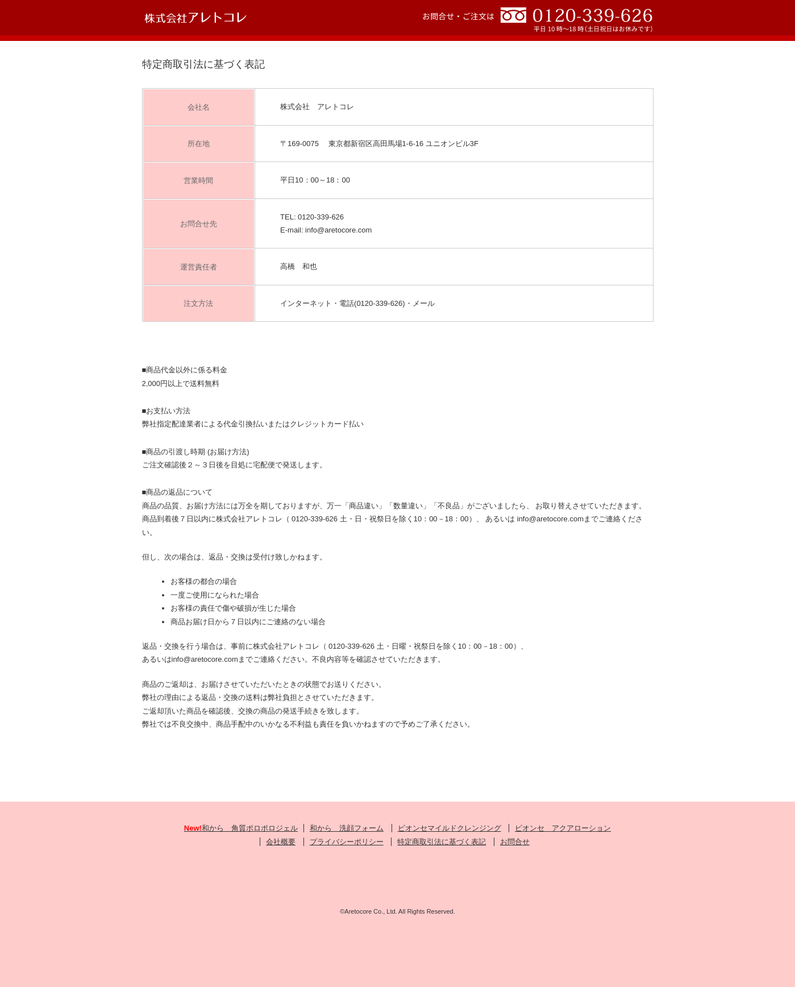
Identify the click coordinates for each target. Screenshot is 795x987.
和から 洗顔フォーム (347, 828)
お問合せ (515, 841)
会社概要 (280, 841)
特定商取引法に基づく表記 (441, 841)
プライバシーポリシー (347, 841)
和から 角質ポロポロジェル (241, 828)
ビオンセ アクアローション (563, 828)
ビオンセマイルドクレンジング (449, 828)
